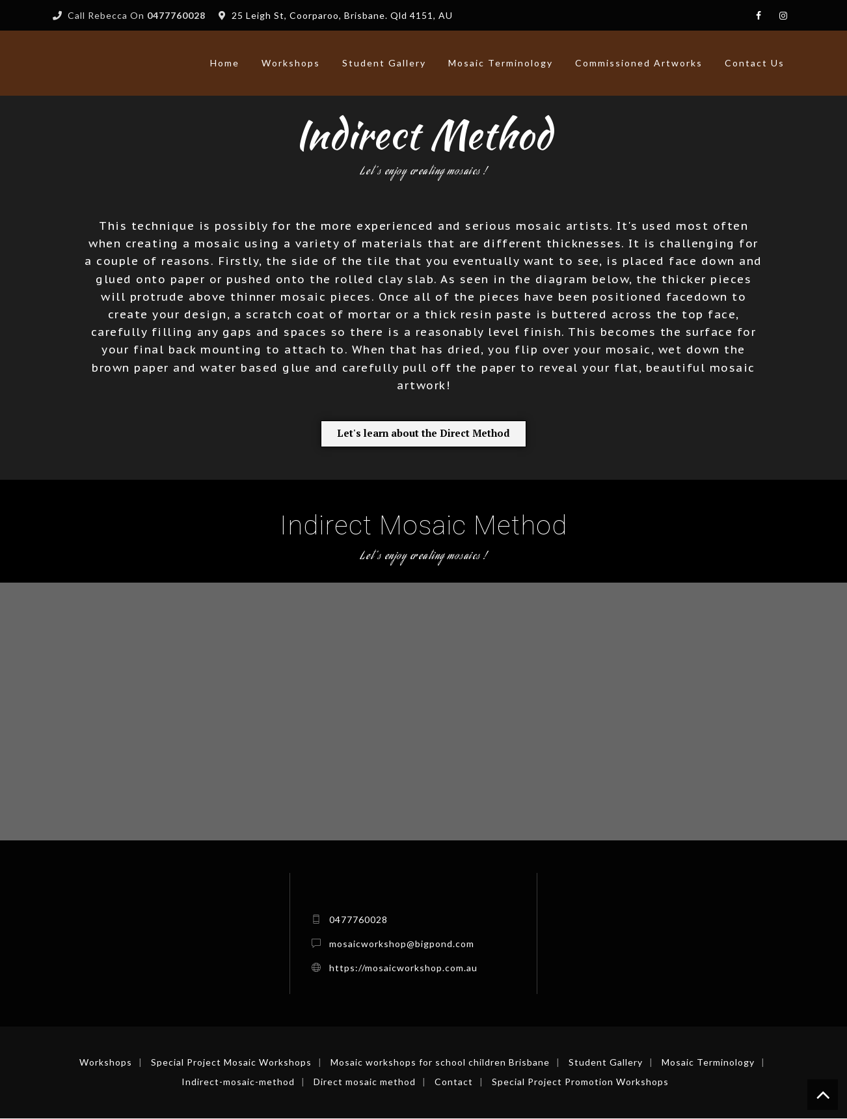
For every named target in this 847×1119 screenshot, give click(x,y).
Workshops (291, 62)
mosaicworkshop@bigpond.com (401, 944)
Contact (454, 1082)
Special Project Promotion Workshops (580, 1082)
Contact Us (755, 62)
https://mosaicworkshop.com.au (403, 968)
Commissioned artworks (639, 62)
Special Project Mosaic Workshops (231, 1062)
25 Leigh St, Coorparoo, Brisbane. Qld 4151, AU (342, 15)
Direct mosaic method (365, 1082)
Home (224, 62)
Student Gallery (384, 62)
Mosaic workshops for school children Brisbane (440, 1062)
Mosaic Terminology (500, 62)
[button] (424, 434)
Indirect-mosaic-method (238, 1082)
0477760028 (358, 920)
